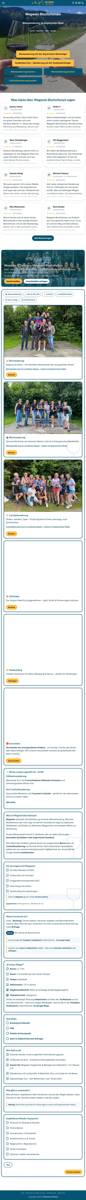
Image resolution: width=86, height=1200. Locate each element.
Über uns (61, 1193)
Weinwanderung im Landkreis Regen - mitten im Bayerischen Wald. (36, 445)
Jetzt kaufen (13, 760)
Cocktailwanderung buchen (22, 80)
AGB (22, 1193)
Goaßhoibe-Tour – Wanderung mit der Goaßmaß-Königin (43, 63)
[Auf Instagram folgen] (76, 3)
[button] (3, 3)
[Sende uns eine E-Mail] (79, 3)
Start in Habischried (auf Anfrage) (26, 1038)
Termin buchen (13, 281)
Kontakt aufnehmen (63, 948)
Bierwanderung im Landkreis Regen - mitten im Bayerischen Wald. (36, 369)
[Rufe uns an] (83, 3)
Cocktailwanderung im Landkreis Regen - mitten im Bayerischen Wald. (38, 526)
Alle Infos (10, 802)
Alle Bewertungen (43, 238)
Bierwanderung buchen (63, 71)
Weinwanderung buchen (23, 71)
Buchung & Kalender (20, 1023)
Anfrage (16, 927)
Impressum (51, 1193)
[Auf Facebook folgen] (73, 3)
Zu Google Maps (63, 940)
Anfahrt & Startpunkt (20, 1033)
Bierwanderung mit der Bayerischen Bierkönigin (43, 54)
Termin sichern (41, 897)
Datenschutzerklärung (35, 1193)
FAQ (12, 1028)
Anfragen (12, 681)
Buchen (11, 374)
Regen (19, 272)
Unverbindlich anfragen (36, 281)
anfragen (12, 951)
